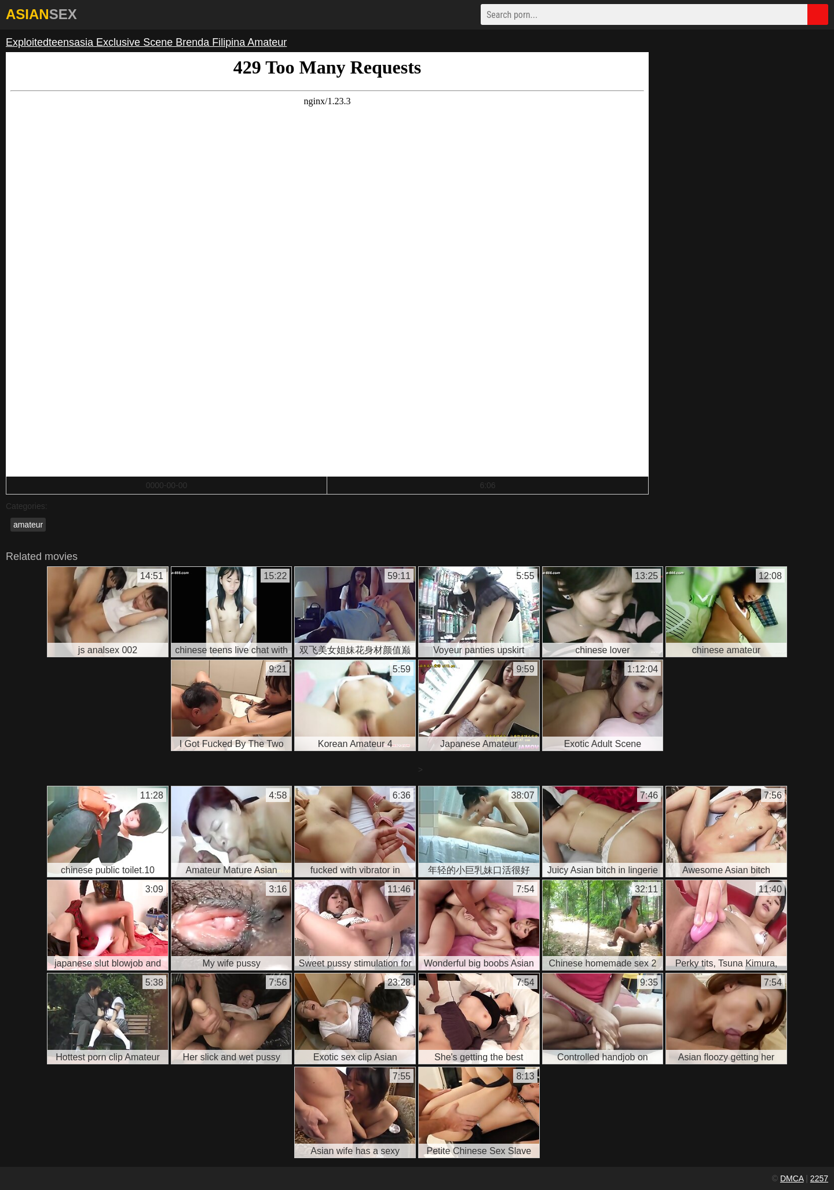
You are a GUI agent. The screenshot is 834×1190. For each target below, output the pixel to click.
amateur (28, 524)
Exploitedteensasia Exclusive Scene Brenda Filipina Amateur (146, 42)
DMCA (791, 1178)
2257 (819, 1178)
